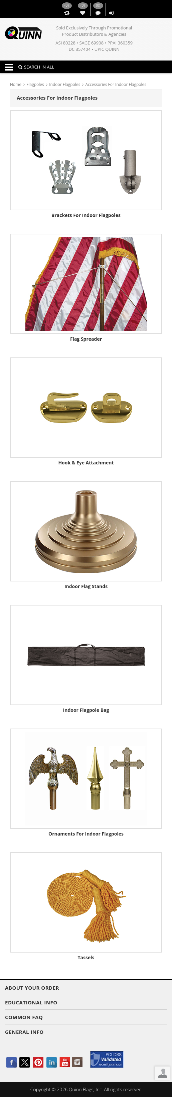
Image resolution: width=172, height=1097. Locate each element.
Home (15, 84)
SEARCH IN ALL (36, 67)
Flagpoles (35, 84)
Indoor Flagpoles (64, 84)
